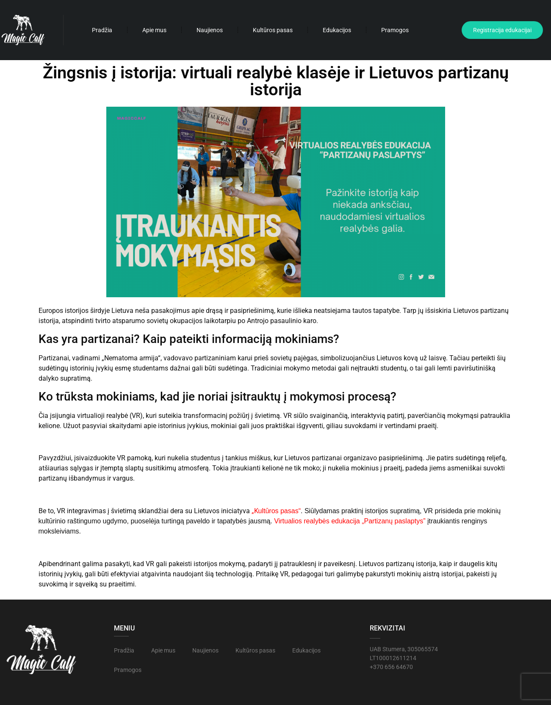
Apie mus (154, 30)
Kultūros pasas (273, 30)
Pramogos (395, 30)
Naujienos (210, 30)
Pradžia (102, 30)
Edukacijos (337, 30)
